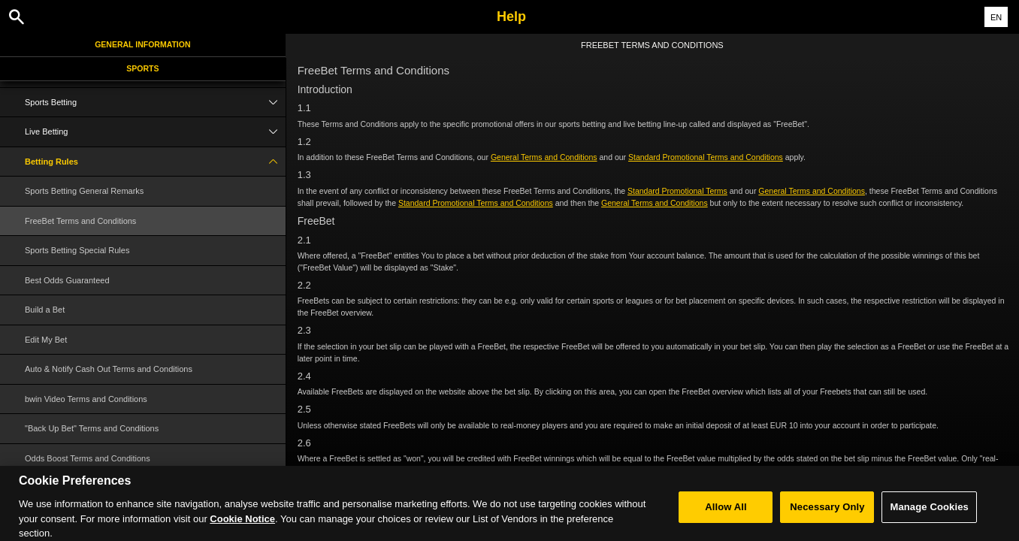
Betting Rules (155, 162)
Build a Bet (45, 309)
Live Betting (155, 132)
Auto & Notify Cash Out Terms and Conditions (108, 368)
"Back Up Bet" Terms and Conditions (92, 428)
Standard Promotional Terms (677, 190)
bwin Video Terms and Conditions (86, 398)
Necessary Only (827, 512)
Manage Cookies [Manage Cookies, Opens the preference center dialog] (929, 512)
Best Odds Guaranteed (67, 280)
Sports (142, 68)
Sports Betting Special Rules (77, 250)
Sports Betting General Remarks (84, 190)
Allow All (726, 512)
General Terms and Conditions (544, 157)
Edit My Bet (46, 339)
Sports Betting (155, 102)
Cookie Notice (242, 524)
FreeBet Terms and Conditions (80, 220)
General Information (142, 44)
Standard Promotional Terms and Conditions (705, 157)
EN (996, 17)
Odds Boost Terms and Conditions (87, 458)
